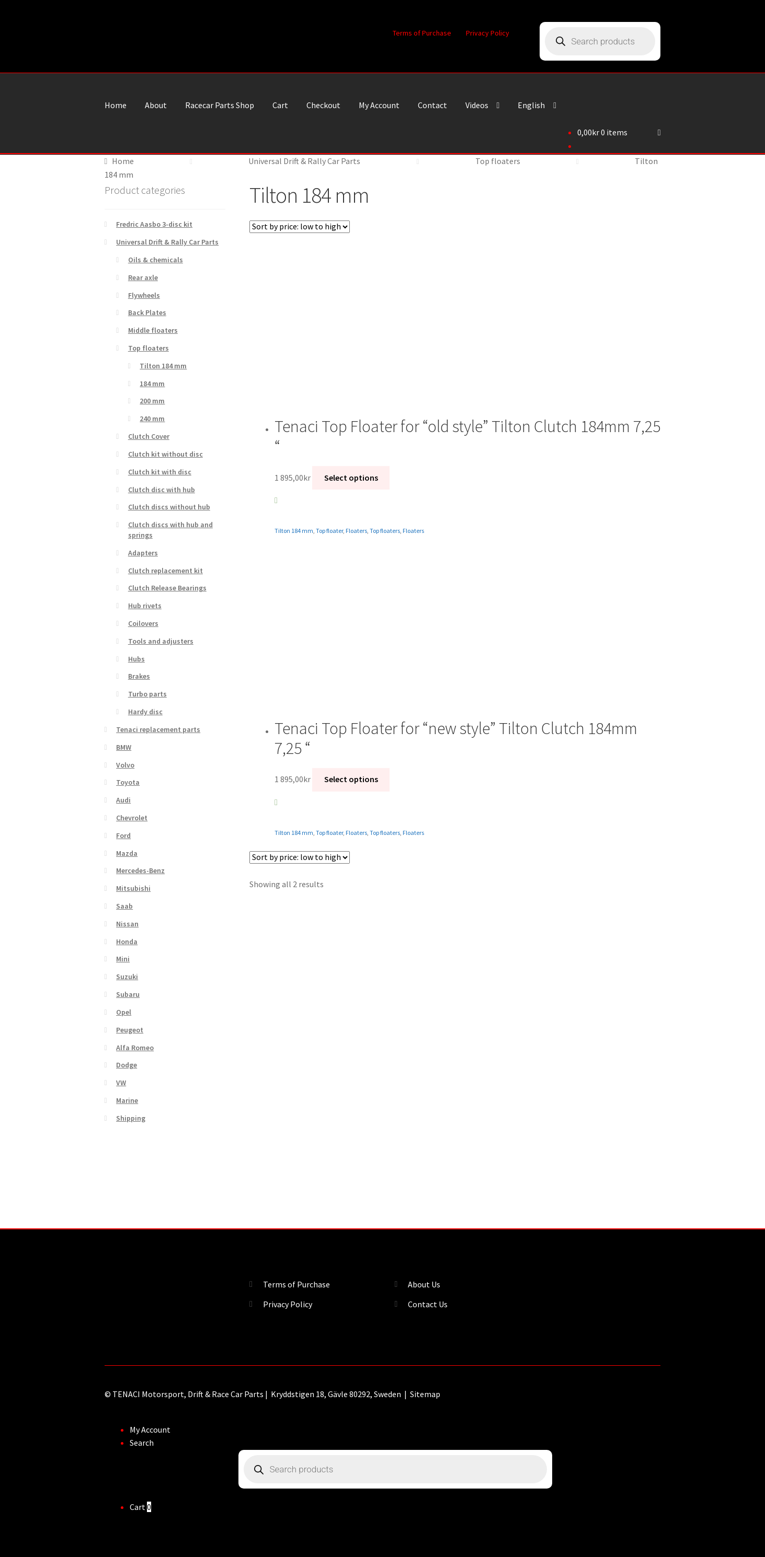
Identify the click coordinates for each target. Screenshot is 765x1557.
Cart (280, 105)
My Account (379, 105)
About (156, 105)
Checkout (323, 105)
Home (116, 105)
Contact (432, 105)
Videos (476, 105)
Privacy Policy (487, 33)
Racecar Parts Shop (219, 105)
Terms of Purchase (422, 33)
